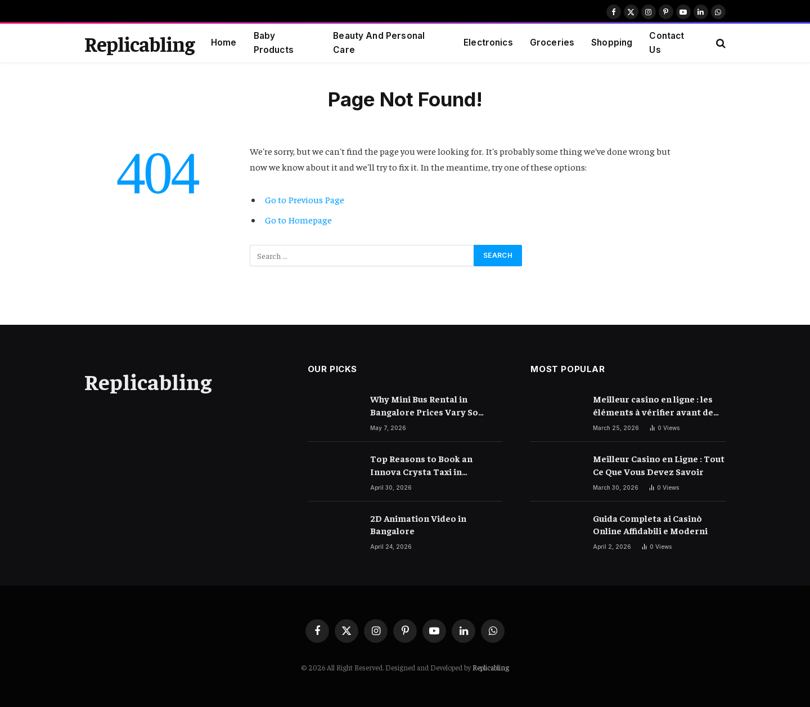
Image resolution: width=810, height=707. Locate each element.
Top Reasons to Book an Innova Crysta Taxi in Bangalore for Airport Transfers (421, 465)
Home (224, 42)
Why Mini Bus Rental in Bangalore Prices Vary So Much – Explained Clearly (424, 405)
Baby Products (274, 42)
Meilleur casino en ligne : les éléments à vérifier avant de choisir (653, 405)
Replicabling (490, 667)
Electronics (488, 42)
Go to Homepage (298, 220)
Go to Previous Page (304, 199)
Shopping (611, 42)
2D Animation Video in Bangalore (418, 524)
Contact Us (666, 42)
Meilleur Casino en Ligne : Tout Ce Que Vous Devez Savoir (658, 465)
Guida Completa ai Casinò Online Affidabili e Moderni (650, 524)
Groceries (552, 42)
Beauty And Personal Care (379, 42)
